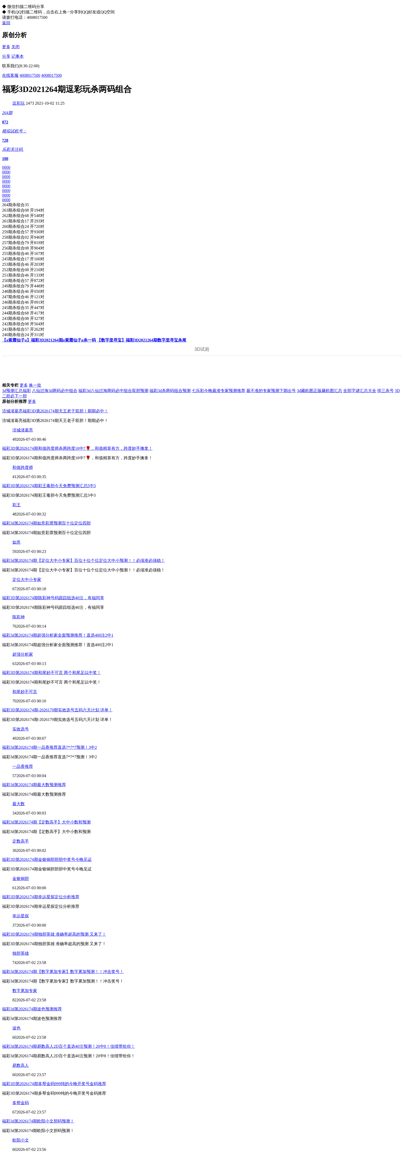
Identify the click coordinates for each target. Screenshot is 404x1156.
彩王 (16, 505)
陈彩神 (18, 617)
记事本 (17, 56)
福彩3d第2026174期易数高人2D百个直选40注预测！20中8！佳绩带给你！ (68, 1046)
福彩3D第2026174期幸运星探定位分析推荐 (40, 897)
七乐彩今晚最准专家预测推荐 (218, 390)
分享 (6, 56)
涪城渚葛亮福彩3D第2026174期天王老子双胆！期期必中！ (55, 411)
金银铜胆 (20, 878)
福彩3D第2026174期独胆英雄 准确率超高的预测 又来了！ (54, 934)
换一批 (35, 385)
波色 (16, 1028)
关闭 (15, 47)
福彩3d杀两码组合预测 (170, 390)
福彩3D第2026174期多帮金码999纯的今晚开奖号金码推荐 (54, 1084)
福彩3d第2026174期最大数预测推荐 (34, 785)
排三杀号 (385, 390)
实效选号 (20, 729)
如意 (16, 542)
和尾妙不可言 (24, 691)
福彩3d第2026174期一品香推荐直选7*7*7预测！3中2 (49, 747)
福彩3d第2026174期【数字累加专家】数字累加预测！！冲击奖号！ (63, 971)
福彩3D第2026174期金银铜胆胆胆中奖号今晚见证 (47, 859)
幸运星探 (20, 916)
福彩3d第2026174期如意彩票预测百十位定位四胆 (46, 523)
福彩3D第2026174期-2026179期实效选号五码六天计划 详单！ (57, 710)
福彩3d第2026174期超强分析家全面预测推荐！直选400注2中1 (57, 635)
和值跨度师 (22, 467)
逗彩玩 (18, 103)
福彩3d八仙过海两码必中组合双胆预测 (113, 390)
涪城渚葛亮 (22, 430)
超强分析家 (22, 654)
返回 (6, 23)
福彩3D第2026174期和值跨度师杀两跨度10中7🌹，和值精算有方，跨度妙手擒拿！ (77, 448)
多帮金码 (20, 1103)
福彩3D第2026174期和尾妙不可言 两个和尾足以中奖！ (51, 672)
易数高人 (20, 1065)
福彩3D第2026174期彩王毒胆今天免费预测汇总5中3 (49, 486)
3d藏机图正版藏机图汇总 (319, 390)
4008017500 (30, 75)
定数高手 (20, 841)
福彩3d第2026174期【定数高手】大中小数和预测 (46, 822)
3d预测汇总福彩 (16, 390)
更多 (6, 47)
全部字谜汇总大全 (359, 390)
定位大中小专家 (26, 579)
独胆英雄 (20, 953)
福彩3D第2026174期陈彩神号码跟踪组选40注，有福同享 (53, 598)
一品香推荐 (22, 766)
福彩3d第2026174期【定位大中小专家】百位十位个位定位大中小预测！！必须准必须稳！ (83, 560)
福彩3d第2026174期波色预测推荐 (32, 1009)
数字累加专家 (24, 990)
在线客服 (10, 75)
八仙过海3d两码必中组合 (54, 390)
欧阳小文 (20, 1140)
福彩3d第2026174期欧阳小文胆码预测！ (38, 1121)
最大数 (18, 804)
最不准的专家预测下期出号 (271, 390)
